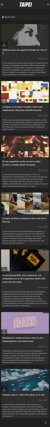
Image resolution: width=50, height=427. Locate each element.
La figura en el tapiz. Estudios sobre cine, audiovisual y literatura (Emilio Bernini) (22, 108)
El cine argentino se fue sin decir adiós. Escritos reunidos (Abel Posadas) (21, 163)
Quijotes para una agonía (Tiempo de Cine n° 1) (24, 51)
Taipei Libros (43, 58)
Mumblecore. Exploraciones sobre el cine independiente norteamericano (22, 339)
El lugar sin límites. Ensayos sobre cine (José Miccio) (24, 220)
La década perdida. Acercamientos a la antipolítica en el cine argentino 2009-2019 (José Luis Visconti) (23, 279)
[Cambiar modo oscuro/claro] (45, 422)
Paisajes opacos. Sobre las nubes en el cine (23, 395)
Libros (46, 24)
